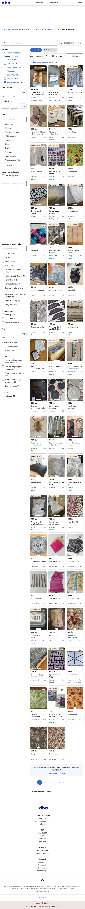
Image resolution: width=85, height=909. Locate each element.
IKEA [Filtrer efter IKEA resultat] (8, 144)
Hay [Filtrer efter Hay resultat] (8, 140)
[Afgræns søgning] (14, 119)
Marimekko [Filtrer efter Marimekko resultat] (10, 156)
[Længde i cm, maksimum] (14, 92)
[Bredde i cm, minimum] (5, 106)
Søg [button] (23, 92)
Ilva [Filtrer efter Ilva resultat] (7, 148)
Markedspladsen (14, 29)
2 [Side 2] (44, 782)
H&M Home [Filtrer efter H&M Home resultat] (10, 136)
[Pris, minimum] (5, 333)
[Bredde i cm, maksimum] (14, 106)
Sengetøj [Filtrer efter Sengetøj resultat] (13, 75)
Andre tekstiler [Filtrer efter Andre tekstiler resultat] (16, 82)
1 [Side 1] (39, 782)
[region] (38, 76)
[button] (71, 42)
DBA (3, 29)
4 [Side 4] (54, 782)
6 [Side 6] (64, 782)
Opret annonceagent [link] (57, 773)
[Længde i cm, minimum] (5, 92)
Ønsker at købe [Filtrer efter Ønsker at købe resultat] (12, 322)
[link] (11, 52)
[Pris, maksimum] (14, 333)
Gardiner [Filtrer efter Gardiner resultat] (13, 63)
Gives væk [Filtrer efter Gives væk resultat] (10, 318)
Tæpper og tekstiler (52, 29)
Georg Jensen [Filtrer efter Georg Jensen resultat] (12, 132)
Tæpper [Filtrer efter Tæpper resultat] (12, 78)
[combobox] (30, 42)
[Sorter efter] (74, 56)
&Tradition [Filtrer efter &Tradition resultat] (10, 124)
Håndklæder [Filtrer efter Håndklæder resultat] (14, 67)
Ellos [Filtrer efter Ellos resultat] (8, 128)
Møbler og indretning (32, 29)
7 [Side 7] (68, 782)
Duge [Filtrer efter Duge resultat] (12, 59)
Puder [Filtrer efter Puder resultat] (12, 71)
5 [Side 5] (59, 782)
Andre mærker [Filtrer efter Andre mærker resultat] (12, 160)
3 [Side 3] (49, 782)
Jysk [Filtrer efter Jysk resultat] (8, 152)
